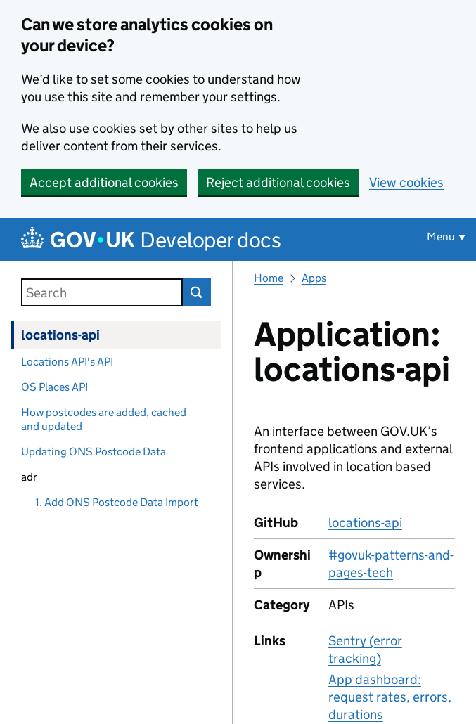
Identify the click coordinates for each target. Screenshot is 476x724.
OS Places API (54, 387)
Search (197, 292)
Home (268, 278)
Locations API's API (67, 361)
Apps (314, 278)
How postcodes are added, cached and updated (103, 419)
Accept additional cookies (104, 182)
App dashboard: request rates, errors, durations (389, 697)
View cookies (406, 182)
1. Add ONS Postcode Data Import (116, 502)
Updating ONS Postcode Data (93, 451)
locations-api (60, 335)
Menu (441, 236)
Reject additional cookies (278, 182)
